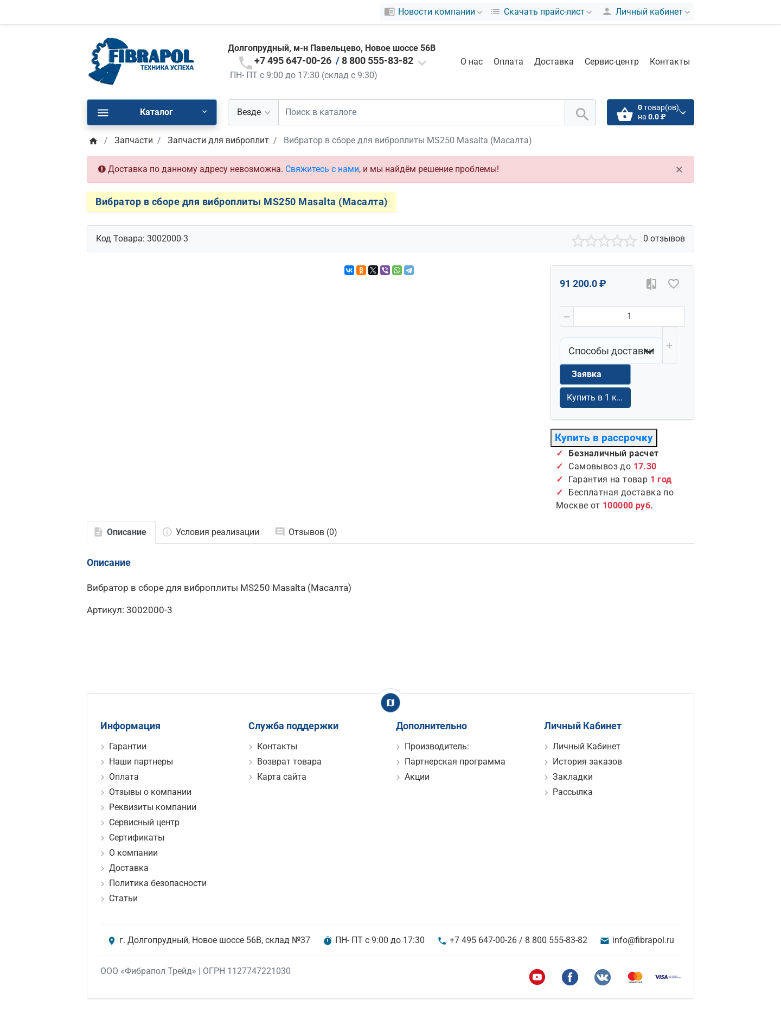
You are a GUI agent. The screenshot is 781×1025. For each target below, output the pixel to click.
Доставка (554, 61)
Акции (417, 777)
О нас (471, 61)
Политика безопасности (158, 883)
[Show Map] (390, 702)
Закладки (573, 777)
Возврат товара (289, 761)
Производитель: (437, 746)
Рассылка (573, 792)
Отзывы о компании (150, 792)
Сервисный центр (144, 822)
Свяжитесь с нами (322, 169)
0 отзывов (664, 238)
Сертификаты (136, 837)
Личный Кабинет (586, 746)
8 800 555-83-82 (377, 60)
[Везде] (253, 112)
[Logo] (141, 61)
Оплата (508, 61)
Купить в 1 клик (599, 397)
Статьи (123, 898)
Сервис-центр (612, 61)
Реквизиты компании (152, 807)
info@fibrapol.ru (643, 940)
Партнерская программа (455, 761)
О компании (133, 853)
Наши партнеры (141, 761)
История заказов (587, 761)
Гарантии (127, 746)
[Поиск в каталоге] (421, 112)
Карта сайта (281, 777)
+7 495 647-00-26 (292, 60)
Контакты (670, 61)
